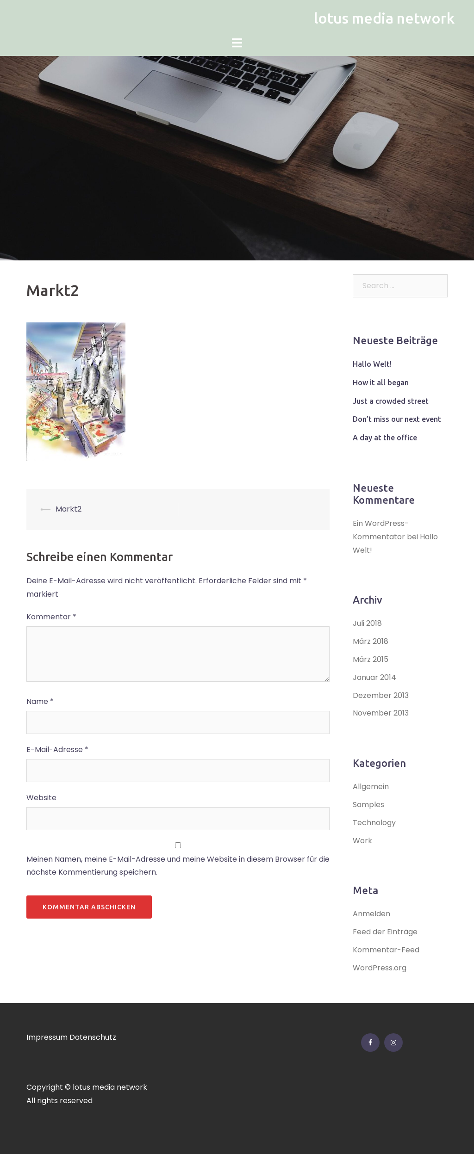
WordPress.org (379, 968)
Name (40, 701)
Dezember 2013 (381, 695)
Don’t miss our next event (397, 419)
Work (362, 840)
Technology (374, 822)
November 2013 (381, 713)
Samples (368, 804)
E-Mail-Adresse (57, 749)
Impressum (47, 1037)
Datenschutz (92, 1037)
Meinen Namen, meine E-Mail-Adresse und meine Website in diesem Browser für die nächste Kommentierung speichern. (178, 866)
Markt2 (68, 509)
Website (41, 797)
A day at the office (385, 437)
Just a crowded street (391, 401)
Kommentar (51, 616)
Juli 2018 (367, 623)
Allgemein (371, 786)
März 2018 (370, 641)
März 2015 (370, 659)
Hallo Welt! (372, 364)
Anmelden (371, 913)
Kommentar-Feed (386, 949)
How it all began (381, 382)
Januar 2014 (374, 677)
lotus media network (384, 18)
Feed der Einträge (385, 931)
